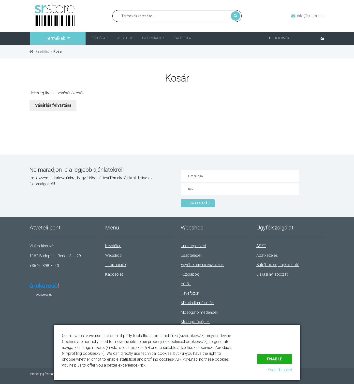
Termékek (55, 38)
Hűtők (186, 284)
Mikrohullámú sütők (197, 302)
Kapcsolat (183, 38)
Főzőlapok (190, 274)
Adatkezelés (267, 255)
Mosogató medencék (199, 312)
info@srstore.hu (310, 16)
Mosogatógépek (195, 321)
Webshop (125, 38)
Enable (274, 359)
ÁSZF (261, 245)
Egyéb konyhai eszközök (202, 264)
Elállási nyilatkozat (272, 274)
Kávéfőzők (190, 293)
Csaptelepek (191, 255)
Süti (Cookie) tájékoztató (277, 264)
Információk (153, 38)
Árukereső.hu (44, 294)
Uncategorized (193, 245)
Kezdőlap (99, 38)
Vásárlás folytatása (53, 105)
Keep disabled (279, 370)
